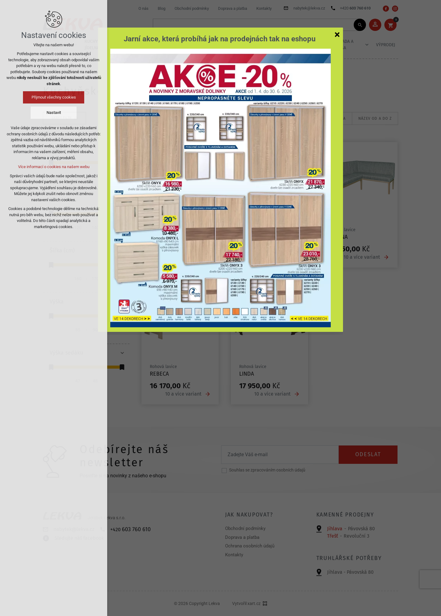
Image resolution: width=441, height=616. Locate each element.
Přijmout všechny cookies (54, 97)
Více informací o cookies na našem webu (53, 166)
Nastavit (54, 112)
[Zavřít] (337, 34)
